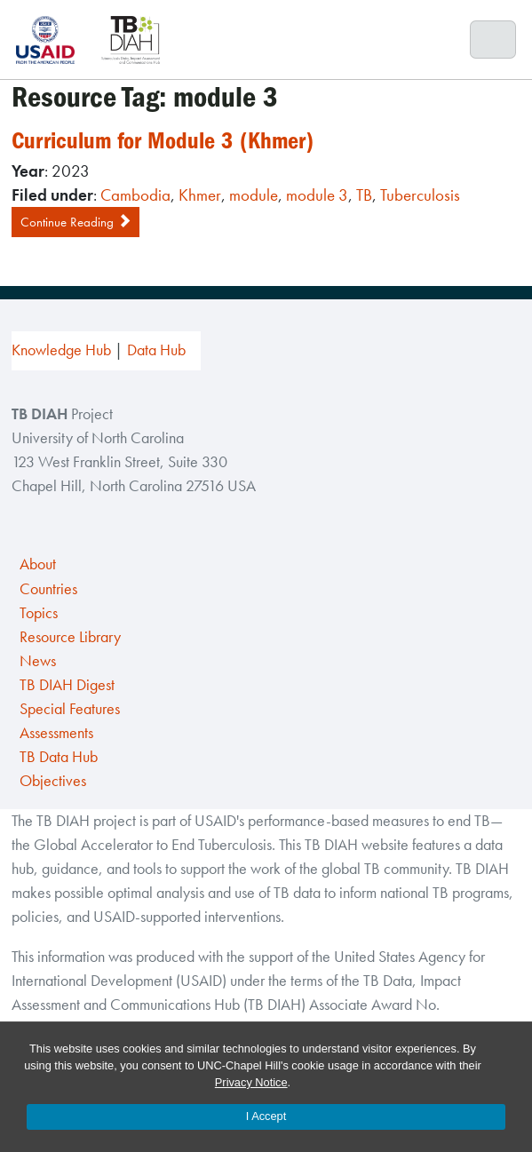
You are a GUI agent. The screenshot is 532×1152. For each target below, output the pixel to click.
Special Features (70, 709)
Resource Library (70, 637)
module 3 (317, 195)
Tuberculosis (420, 195)
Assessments (56, 733)
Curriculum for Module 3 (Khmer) (163, 141)
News (38, 661)
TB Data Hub (59, 757)
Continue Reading (75, 222)
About (38, 564)
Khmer (200, 195)
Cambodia (135, 195)
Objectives (53, 781)
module (253, 195)
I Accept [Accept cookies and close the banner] (266, 1116)
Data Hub (156, 350)
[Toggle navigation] (493, 40)
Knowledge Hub (61, 350)
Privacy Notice (251, 1082)
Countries (48, 589)
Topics (39, 613)
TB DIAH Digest (67, 685)
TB (364, 195)
